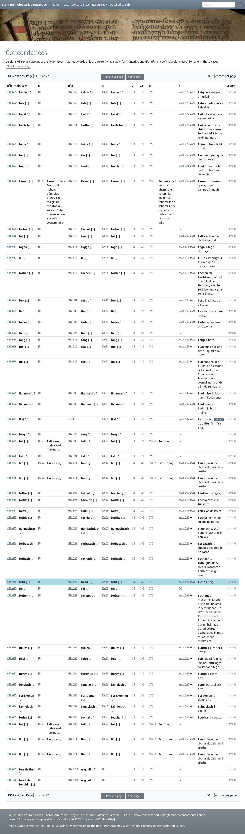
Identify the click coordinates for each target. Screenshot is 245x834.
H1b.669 (11, 346)
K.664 (105, 517)
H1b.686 (11, 581)
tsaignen (203, 378)
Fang (201, 340)
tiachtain (203, 285)
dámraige (53, 193)
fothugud (204, 563)
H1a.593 (72, 499)
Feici (201, 658)
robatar (52, 206)
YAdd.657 (184, 528)
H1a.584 (72, 333)
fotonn (86, 595)
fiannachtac (27, 528)
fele (21, 103)
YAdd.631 (184, 166)
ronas (218, 397)
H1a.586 (72, 346)
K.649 (105, 333)
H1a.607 (72, 706)
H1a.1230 (73, 769)
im (213, 382)
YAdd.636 (184, 257)
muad (201, 637)
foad (212, 170)
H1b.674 (11, 434)
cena (201, 293)
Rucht (201, 616)
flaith (201, 571)
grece (201, 185)
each (58, 441)
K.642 (105, 236)
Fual (201, 347)
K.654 (105, 404)
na (217, 170)
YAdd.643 (184, 346)
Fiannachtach (207, 528)
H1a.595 (72, 517)
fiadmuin (25, 404)
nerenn (162, 193)
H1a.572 (72, 144)
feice (84, 658)
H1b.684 (11, 543)
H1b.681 (11, 510)
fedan (23, 322)
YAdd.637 (184, 272)
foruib (218, 548)
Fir (200, 311)
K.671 (105, 647)
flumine (203, 374)
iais (206, 537)
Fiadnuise (204, 393)
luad (209, 632)
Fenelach (204, 684)
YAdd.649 (184, 236)
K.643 (105, 246)
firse (201, 428)
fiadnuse (25, 393)
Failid (201, 114)
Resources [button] (98, 4)
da (166, 185)
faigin (23, 92)
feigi (114, 658)
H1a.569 (72, 103)
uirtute (202, 304)
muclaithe (204, 599)
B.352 (41, 462)
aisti (200, 678)
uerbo (211, 103)
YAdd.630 (184, 155)
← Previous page (113, 76)
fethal (23, 493)
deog (57, 463)
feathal (116, 493)
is (170, 202)
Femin (85, 181)
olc (205, 258)
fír (20, 311)
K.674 (105, 684)
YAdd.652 (184, 462)
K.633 (105, 92)
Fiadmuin (204, 404)
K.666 (105, 543)
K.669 (105, 588)
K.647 (105, 311)
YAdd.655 (184, 510)
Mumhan (215, 612)
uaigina (215, 92)
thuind (210, 604)
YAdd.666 (184, 684)
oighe (216, 285)
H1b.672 (11, 404)
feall (84, 236)
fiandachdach (90, 528)
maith (204, 148)
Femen (23, 181)
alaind (202, 632)
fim (21, 463)
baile (161, 214)
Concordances (81, 4)
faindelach (118, 706)
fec (21, 155)
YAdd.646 (184, 404)
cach (201, 170)
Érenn (50, 198)
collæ (201, 174)
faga (114, 247)
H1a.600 (72, 588)
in (169, 210)
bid (212, 408)
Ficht (201, 582)
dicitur (202, 240)
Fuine (201, 144)
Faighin (203, 92)
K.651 (105, 346)
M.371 (152, 181)
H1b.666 (11, 322)
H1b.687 (11, 588)
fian (200, 537)
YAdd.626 (184, 103)
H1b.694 (11, 706)
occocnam (164, 218)
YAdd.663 (184, 647)
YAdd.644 (184, 361)
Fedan (202, 322)
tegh (216, 667)
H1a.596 (72, 528)
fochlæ (115, 517)
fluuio (201, 366)
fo (210, 144)
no (206, 170)
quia (220, 155)
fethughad (205, 133)
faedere (215, 322)
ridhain (51, 189)
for (207, 571)
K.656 (105, 434)
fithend (202, 620)
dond (208, 667)
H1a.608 (72, 492)
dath (201, 351)
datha (216, 386)
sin (169, 198)
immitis (170, 214)
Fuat (201, 166)
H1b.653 (11, 114)
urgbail (86, 769)
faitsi (22, 511)
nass (201, 397)
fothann (116, 595)
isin (58, 198)
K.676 (105, 706)
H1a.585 (72, 339)
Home (56, 4)
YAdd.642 (184, 339)
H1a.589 (72, 404)
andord (218, 620)
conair (210, 129)
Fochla (202, 500)
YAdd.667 (184, 695)
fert (22, 300)
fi (209, 247)
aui (215, 624)
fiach (211, 340)
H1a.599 (72, 581)
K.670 (105, 595)
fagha (23, 247)
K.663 (105, 510)
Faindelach (205, 706)
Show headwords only (18, 66)
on (199, 96)
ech (208, 236)
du (210, 273)
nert (209, 419)
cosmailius (204, 382)
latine (210, 118)
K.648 (105, 322)
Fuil (200, 362)
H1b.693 (11, 695)
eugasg (217, 493)
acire (161, 222)
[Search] (218, 5)
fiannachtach (120, 528)
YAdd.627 (184, 114)
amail (218, 604)
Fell (200, 236)
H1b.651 (11, 92)
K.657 (105, 441)
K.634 (105, 103)
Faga (201, 247)
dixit (201, 612)
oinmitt (203, 710)
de (173, 202)
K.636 (105, 125)
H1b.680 (11, 499)
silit (200, 370)
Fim (160, 463)
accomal (207, 326)
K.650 (105, 339)
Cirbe (60, 210)
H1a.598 (72, 558)
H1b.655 (11, 144)
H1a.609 (72, 441)
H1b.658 (11, 181)
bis (207, 174)
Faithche (204, 125)
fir (209, 699)
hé (220, 144)
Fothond (204, 595)
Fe (61, 181)
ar (218, 347)
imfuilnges (214, 663)
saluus (202, 118)
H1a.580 (72, 272)
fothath (24, 558)
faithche (117, 125)
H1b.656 (11, 155)
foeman (216, 181)
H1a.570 (72, 114)
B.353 (41, 441)
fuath (115, 166)
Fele (201, 103)
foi (21, 589)
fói (210, 620)
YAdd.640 (184, 322)
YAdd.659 (184, 558)
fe (172, 181)
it (215, 378)
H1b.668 (11, 339)
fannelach (26, 706)
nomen (51, 214)
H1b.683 (11, 528)
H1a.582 (72, 311)
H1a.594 (72, 510)
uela (218, 103)
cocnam (52, 222)
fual (21, 347)
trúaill (206, 96)
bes (211, 548)
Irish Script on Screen (170, 826)
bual (217, 351)
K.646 (105, 300)
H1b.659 (11, 229)
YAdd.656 (184, 517)
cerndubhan (208, 608)
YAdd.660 (184, 581)
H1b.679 (11, 492)
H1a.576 (72, 229)
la (219, 166)
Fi (199, 258)
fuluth (23, 648)
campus (203, 189)
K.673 (105, 673)
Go (239, 4)
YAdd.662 (184, 595)
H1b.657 (11, 166)
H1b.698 (11, 754)
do (213, 281)
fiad (216, 393)
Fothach (203, 558)
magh (215, 189)
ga (212, 247)
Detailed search (120, 4)
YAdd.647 (184, 419)
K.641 (105, 229)
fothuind (212, 616)
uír (211, 311)
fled (219, 277)
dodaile (212, 467)
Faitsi (201, 511)
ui (217, 262)
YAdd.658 (184, 543)
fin (208, 463)
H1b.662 (11, 257)
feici (22, 658)
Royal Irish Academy (109, 826)
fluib (214, 362)
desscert (215, 511)
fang (22, 340)
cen (217, 289)
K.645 (105, 272)
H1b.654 (11, 125)
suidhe (202, 522)
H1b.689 (11, 647)
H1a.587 (72, 361)
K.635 (105, 114)
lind (208, 281)
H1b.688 (11, 595)
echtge (211, 628)
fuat (22, 166)
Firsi (201, 419)
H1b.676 (11, 456)
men (161, 185)
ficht (22, 582)
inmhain (207, 624)
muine (202, 412)
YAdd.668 (184, 706)
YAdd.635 (184, 246)
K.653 (105, 393)
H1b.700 (11, 780)
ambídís (52, 218)
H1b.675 (11, 441)
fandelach (88, 706)
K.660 (105, 462)
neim (211, 266)
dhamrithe (165, 189)
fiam (22, 333)
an (218, 500)
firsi (21, 419)
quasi (206, 155)
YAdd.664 (184, 658)
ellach (213, 674)
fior (83, 311)
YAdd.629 (184, 144)
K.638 (105, 155)
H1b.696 (11, 724)
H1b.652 (11, 103)
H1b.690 (11, 658)
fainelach (117, 684)
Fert (201, 300)
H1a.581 (72, 300)
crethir (202, 471)
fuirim (23, 674)
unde (215, 236)
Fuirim (202, 674)
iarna (218, 129)
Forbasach (205, 543)
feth (216, 125)
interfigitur (215, 258)
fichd (84, 582)
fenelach (25, 684)
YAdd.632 (184, 181)
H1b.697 (11, 739)
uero (220, 311)
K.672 (105, 658)
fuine (22, 144)
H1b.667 (11, 333)
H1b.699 (11, 769)
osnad (202, 628)
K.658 (105, 456)
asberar (163, 206)
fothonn (24, 595)
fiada (210, 397)
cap (209, 240)
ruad (201, 575)
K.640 (105, 181)
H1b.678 (11, 477)
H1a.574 (72, 166)
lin (215, 632)
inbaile (61, 214)
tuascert (203, 504)
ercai (201, 689)
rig (170, 185)
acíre (61, 222)
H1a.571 (72, 125)
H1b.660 (11, 236)
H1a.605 (72, 684)
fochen (23, 273)
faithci (85, 125)
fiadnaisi (87, 393)
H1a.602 (72, 647)
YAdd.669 (184, 492)
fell (21, 236)
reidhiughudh (206, 137)
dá (57, 185)
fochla (23, 500)
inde (215, 144)
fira (219, 423)
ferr (213, 423)
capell (58, 445)
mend (210, 637)
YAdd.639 (184, 311)
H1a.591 (72, 456)
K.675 (105, 695)
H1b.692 (11, 684)
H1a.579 (72, 257)
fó (199, 289)
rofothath (213, 567)
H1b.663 (11, 272)
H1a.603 (72, 658)
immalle (208, 370)
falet (209, 114)
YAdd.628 (184, 125)
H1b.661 (11, 246)
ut (199, 423)
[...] (29, 92)
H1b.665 (11, 311)
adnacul (212, 300)
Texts (65, 4)
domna (202, 699)
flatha (215, 522)
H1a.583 (72, 322)
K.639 (105, 166)
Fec (200, 155)
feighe (217, 658)
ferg (22, 434)
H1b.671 (11, 393)
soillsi (201, 667)
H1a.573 (72, 155)
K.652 (105, 361)
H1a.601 (72, 595)
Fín (49, 463)
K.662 (105, 499)
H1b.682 (11, 517)
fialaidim (203, 107)
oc (59, 218)
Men (49, 185)
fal (21, 456)
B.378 (41, 181)
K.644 (105, 257)
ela (200, 624)
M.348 (152, 441)
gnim (220, 533)
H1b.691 (11, 673)
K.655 (105, 419)
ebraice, (218, 114)
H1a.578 (72, 246)
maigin (162, 198)
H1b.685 (11, 558)
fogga (85, 247)
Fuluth (202, 648)
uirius (201, 266)
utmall (202, 652)
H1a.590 (72, 434)
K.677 (105, 492)
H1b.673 (11, 419)
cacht (205, 552)
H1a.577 (72, 236)
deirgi (208, 386)
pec (213, 155)
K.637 (105, 144)
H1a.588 (72, 393)
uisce (201, 355)
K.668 (105, 581)
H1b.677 (11, 462)
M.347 (152, 462)
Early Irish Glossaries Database (24, 4)
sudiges (203, 548)
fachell (23, 229)
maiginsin (53, 202)
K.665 (105, 528)
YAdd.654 (184, 499)
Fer (206, 612)
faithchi (24, 125)
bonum (209, 289)
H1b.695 (11, 717)
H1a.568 (72, 92)
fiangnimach (206, 533)
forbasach (26, 543)
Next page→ (135, 76)
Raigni (214, 571)
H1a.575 (72, 181)
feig (210, 582)
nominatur (53, 449)
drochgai (203, 251)
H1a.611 (72, 462)
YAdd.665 (184, 673)
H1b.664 (11, 300)
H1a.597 (72, 543)
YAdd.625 (184, 92)
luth (212, 648)
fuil (214, 347)
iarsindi (216, 599)
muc (220, 632)
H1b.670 (11, 361)
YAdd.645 (184, 393)
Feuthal (203, 493)
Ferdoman (205, 695)
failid (22, 114)
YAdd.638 (184, 300)
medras (203, 641)
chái (200, 129)
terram (210, 159)
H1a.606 (72, 695)
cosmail (218, 366)
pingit (201, 159)
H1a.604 (72, 673)
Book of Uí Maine (56, 826)
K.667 (105, 558)
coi (210, 641)
